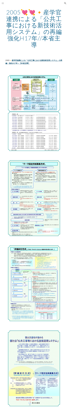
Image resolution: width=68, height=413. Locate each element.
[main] (34, 28)
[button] (3, 3)
